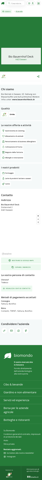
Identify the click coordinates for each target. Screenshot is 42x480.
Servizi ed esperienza (16, 400)
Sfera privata (9, 444)
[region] (21, 234)
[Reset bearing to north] (38, 222)
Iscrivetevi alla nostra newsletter (20, 453)
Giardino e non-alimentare (20, 392)
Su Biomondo (9, 430)
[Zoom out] (38, 219)
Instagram (11, 456)
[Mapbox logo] (7, 254)
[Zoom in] (38, 216)
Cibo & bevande (13, 384)
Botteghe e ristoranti (17, 420)
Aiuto (6, 440)
